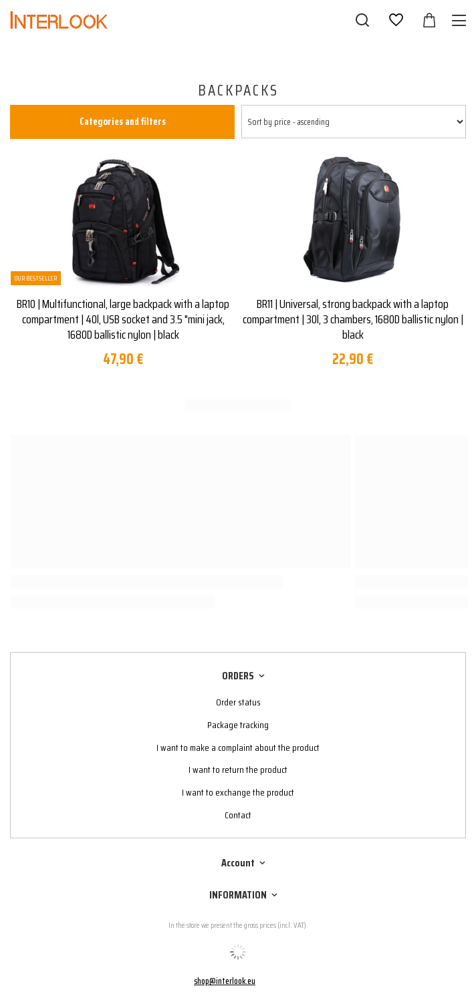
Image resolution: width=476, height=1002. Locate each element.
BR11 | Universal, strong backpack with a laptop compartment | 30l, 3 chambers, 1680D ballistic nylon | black (353, 320)
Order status (238, 702)
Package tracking (238, 725)
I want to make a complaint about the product (238, 748)
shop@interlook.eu (224, 981)
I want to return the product (238, 770)
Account (238, 863)
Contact (238, 815)
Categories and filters (123, 122)
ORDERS (238, 676)
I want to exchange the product (238, 792)
